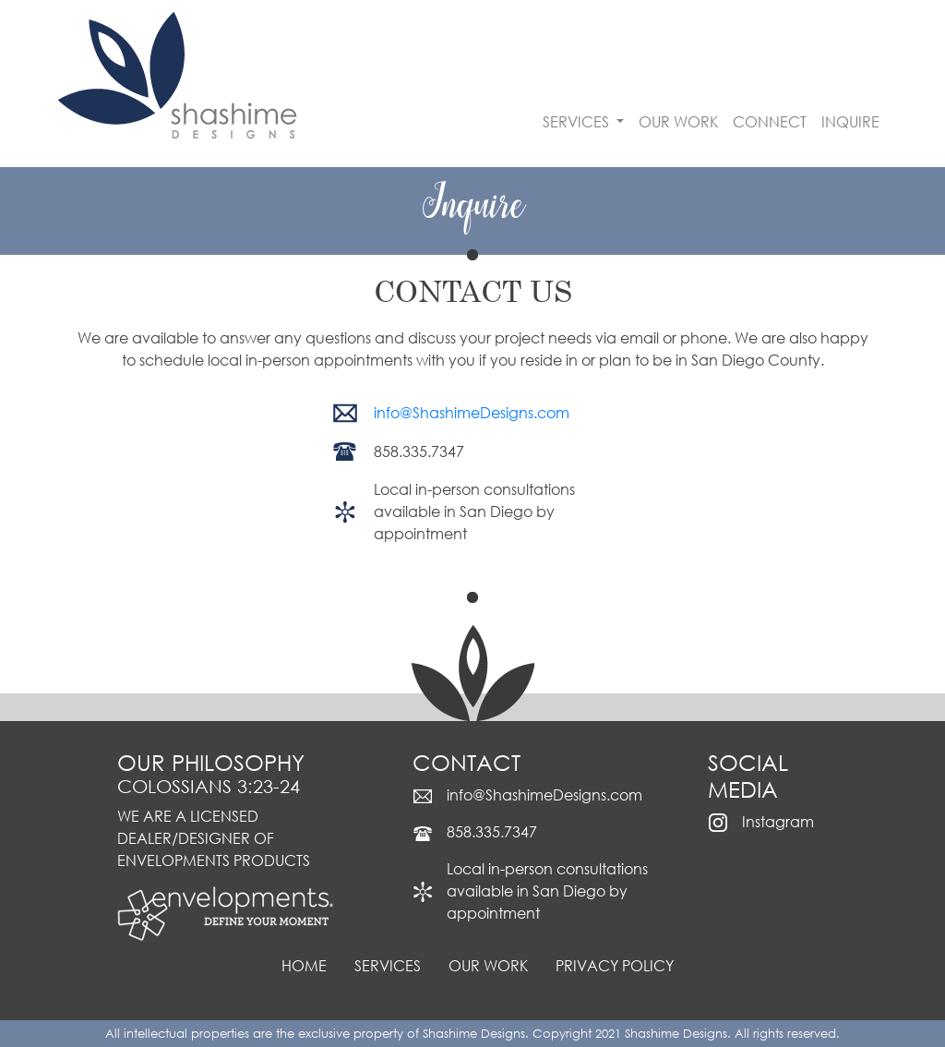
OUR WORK (678, 121)
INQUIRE (850, 121)
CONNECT (770, 121)
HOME (304, 965)
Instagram (778, 821)
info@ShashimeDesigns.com (471, 412)
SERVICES (387, 965)
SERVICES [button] (578, 121)
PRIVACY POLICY (615, 965)
